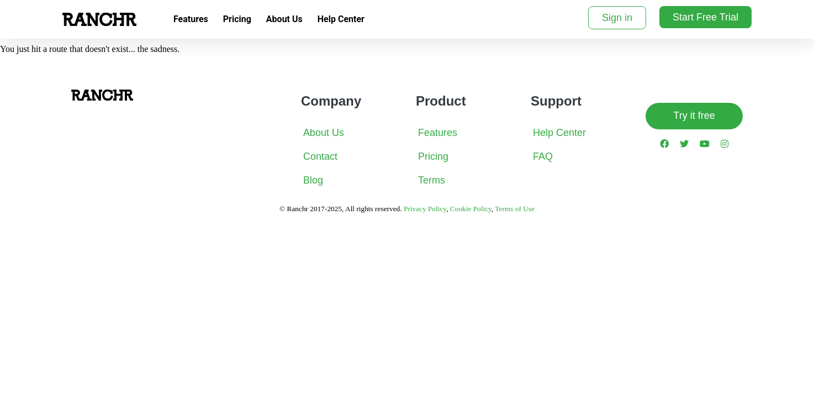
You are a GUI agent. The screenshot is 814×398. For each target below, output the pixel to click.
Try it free (694, 115)
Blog (313, 180)
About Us (284, 19)
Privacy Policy (425, 209)
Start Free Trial (705, 17)
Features (190, 19)
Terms (431, 180)
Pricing (237, 19)
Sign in (617, 17)
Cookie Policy (470, 209)
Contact (320, 156)
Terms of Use (515, 209)
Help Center (341, 19)
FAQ (543, 156)
